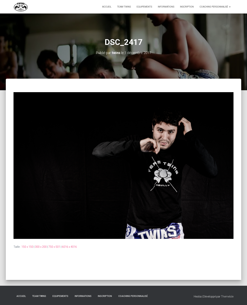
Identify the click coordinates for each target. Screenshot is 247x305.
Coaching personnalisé (215, 6)
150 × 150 (27, 246)
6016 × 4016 (69, 246)
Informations (166, 6)
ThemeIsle (227, 296)
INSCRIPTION (187, 6)
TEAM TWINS (124, 6)
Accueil (106, 6)
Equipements (144, 6)
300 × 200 (41, 246)
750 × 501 (54, 246)
